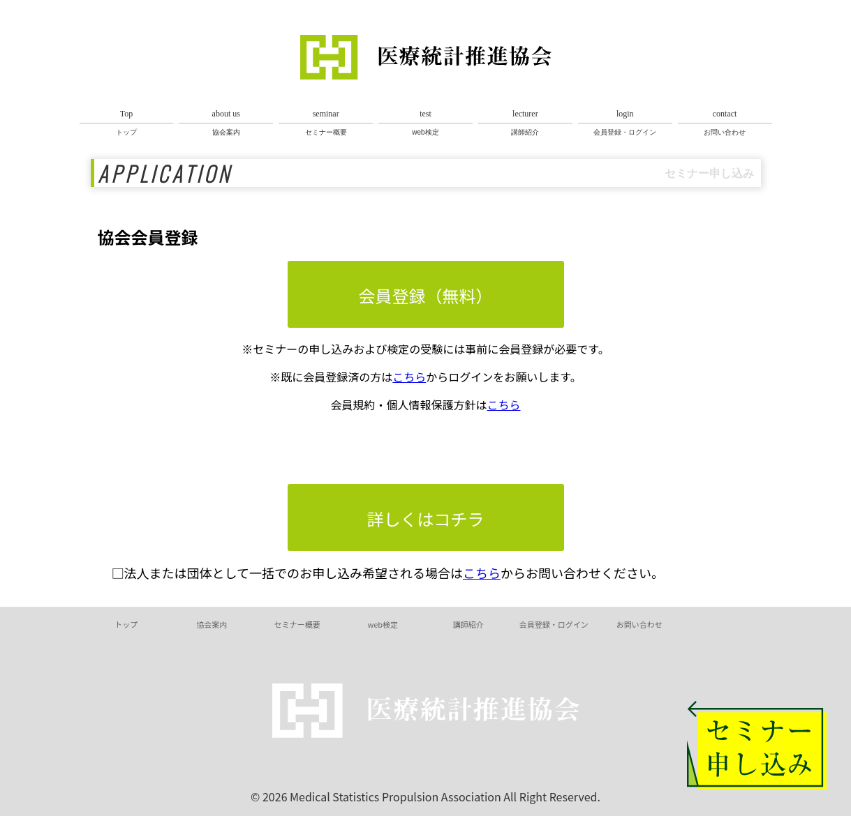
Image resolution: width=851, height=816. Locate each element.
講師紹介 (525, 122)
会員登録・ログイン (625, 122)
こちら (409, 376)
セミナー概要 (326, 122)
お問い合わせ (725, 122)
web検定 (425, 122)
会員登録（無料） (426, 295)
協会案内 (226, 122)
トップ (127, 122)
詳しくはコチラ (425, 518)
